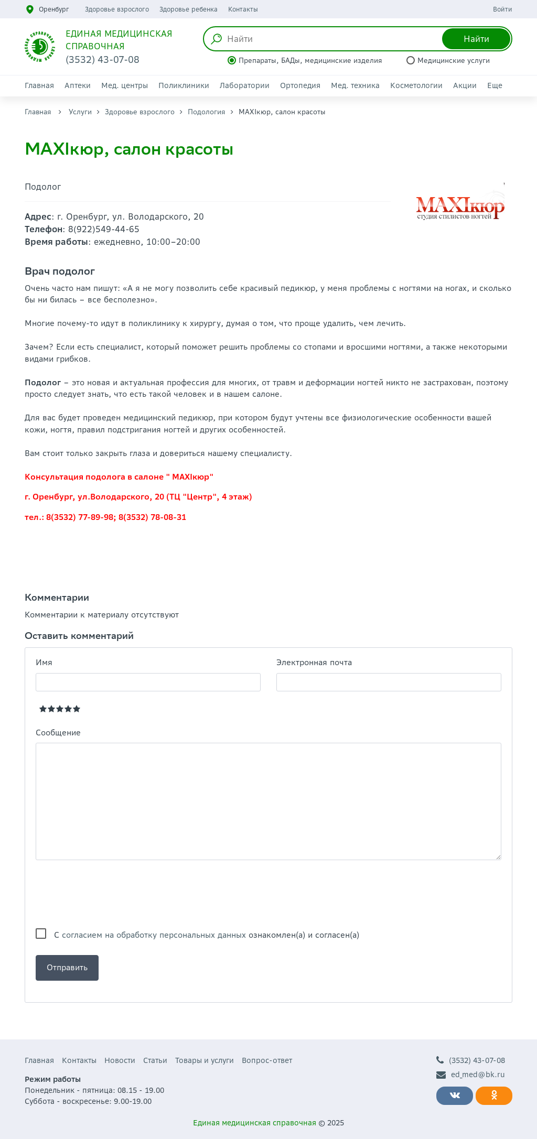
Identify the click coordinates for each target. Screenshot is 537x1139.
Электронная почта (314, 662)
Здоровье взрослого (117, 9)
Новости (119, 1060)
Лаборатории (245, 85)
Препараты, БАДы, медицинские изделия (310, 60)
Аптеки (78, 85)
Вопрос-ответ (267, 1060)
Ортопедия (300, 85)
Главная (39, 85)
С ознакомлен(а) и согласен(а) (206, 935)
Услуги (80, 111)
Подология (206, 111)
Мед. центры (124, 85)
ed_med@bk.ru (470, 1075)
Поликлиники (183, 85)
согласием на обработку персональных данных (154, 935)
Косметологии (416, 85)
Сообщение (58, 732)
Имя (44, 662)
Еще (494, 85)
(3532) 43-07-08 (470, 1061)
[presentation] (115, 894)
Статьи (155, 1060)
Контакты (243, 9)
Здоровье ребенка (188, 9)
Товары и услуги (204, 1060)
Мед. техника (355, 85)
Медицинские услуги (453, 60)
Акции (465, 85)
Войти (502, 9)
